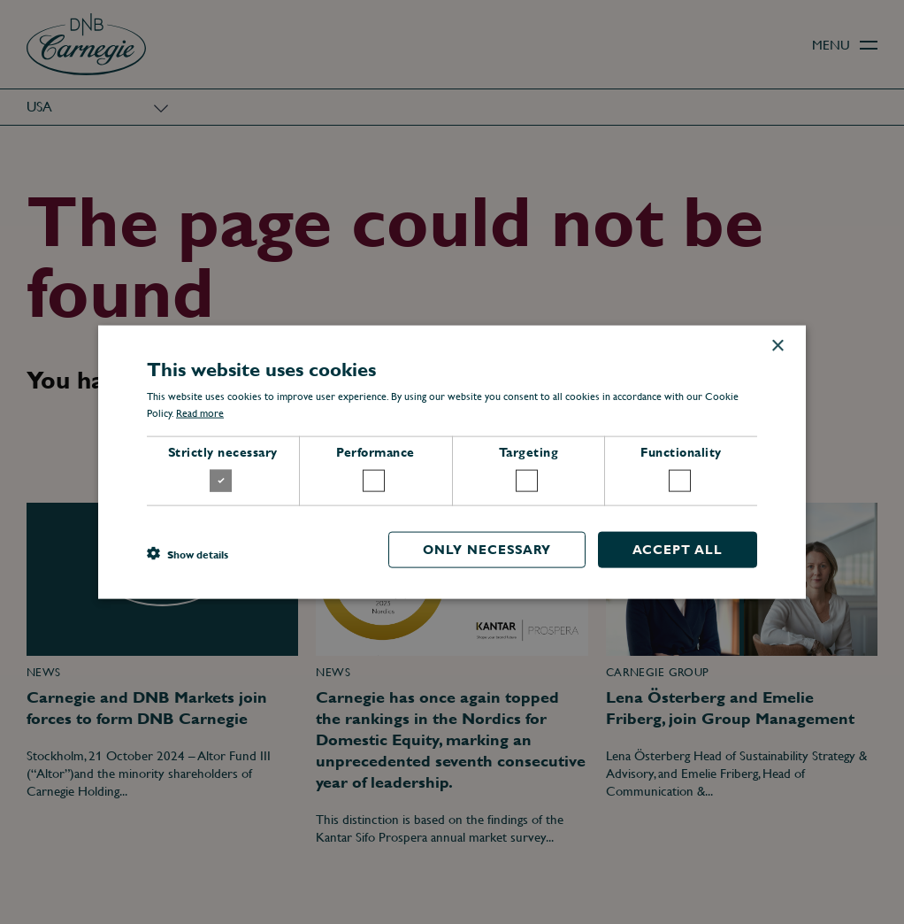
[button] (187, 554)
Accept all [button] (677, 549)
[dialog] (452, 462)
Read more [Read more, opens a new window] (200, 413)
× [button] (777, 346)
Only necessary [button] (487, 549)
